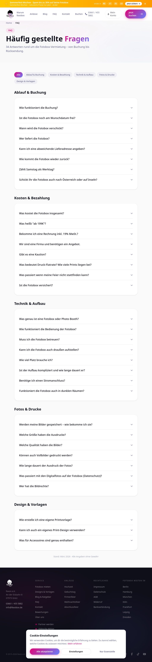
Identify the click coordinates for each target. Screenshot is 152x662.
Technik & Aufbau (84, 74)
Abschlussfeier (71, 607)
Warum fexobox (20, 14)
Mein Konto (111, 14)
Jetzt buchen (135, 14)
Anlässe (33, 14)
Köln (125, 601)
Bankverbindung (102, 607)
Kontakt (66, 14)
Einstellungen (76, 651)
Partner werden (44, 624)
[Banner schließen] (145, 4)
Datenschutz (100, 591)
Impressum (99, 586)
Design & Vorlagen (26, 81)
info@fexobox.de (14, 607)
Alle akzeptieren (45, 651)
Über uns (39, 617)
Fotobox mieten (42, 586)
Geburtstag (69, 591)
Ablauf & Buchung (35, 74)
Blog (45, 14)
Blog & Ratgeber (43, 596)
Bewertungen (41, 612)
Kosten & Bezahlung (60, 74)
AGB (96, 596)
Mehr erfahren (75, 643)
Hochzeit (68, 586)
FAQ (55, 14)
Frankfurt (127, 607)
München (127, 596)
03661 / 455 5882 (92, 14)
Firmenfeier (70, 596)
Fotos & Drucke (106, 74)
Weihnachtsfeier (72, 601)
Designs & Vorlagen (44, 591)
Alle (18, 74)
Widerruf (98, 601)
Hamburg (127, 591)
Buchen (79, 14)
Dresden (127, 617)
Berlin (126, 586)
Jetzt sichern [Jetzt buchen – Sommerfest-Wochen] (133, 3)
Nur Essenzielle (107, 651)
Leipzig (126, 612)
